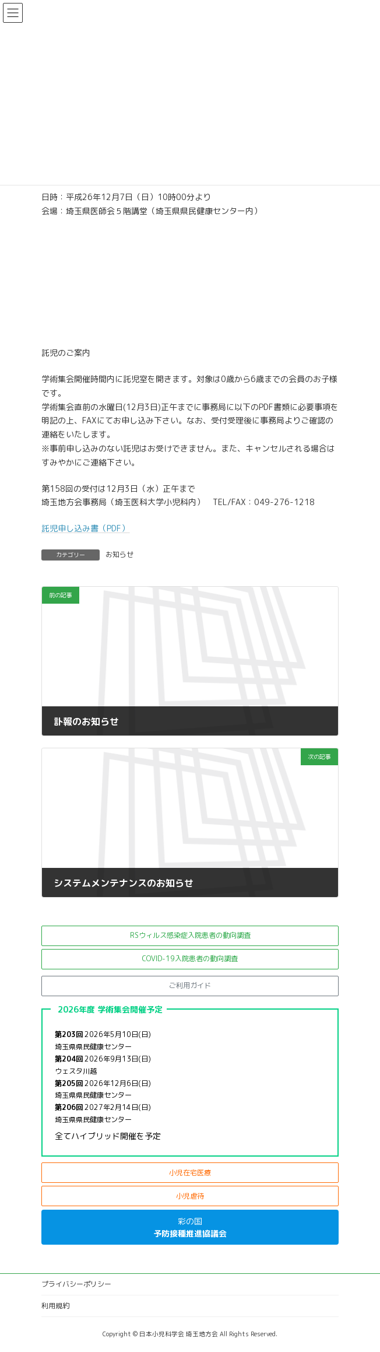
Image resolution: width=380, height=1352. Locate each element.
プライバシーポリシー (76, 1284)
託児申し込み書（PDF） (85, 528)
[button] (190, 936)
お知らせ (119, 554)
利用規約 (55, 1306)
